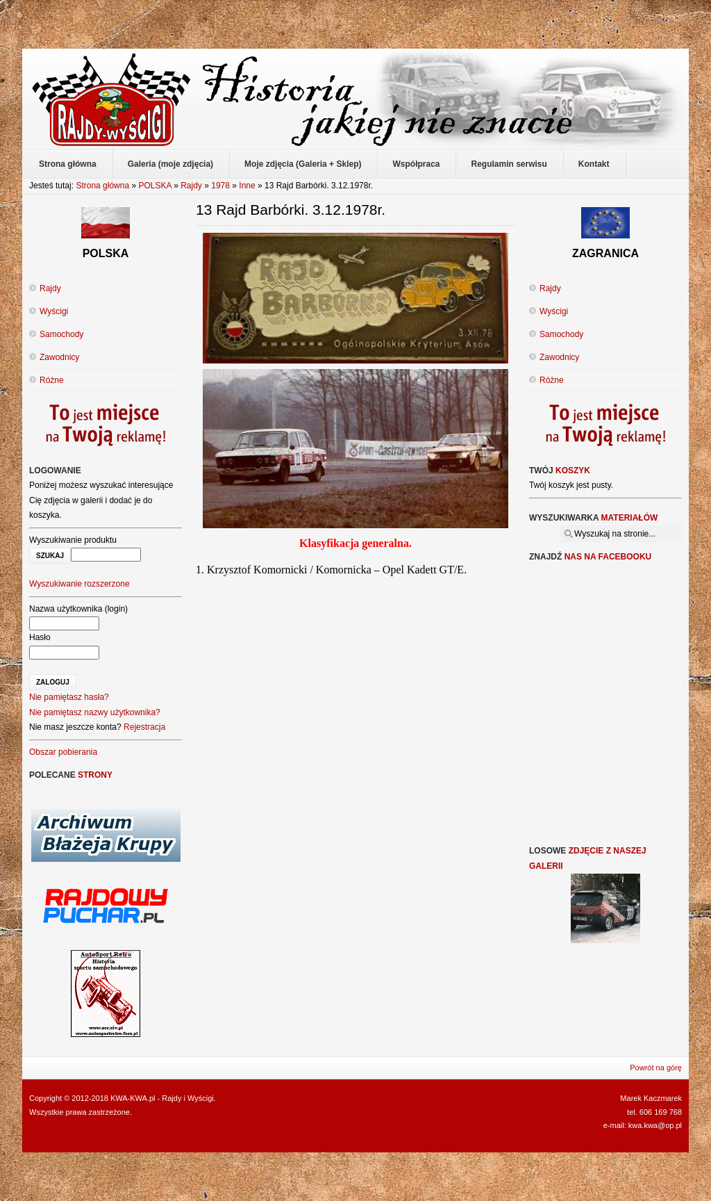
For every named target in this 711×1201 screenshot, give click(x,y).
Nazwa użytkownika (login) (78, 609)
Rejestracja (144, 727)
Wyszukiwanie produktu (73, 540)
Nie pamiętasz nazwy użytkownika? (94, 712)
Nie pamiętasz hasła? (69, 697)
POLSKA (154, 185)
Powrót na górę (656, 1067)
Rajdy (191, 185)
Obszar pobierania (63, 752)
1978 (220, 185)
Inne (247, 185)
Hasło (40, 637)
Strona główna (102, 185)
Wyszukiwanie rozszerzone (79, 584)
